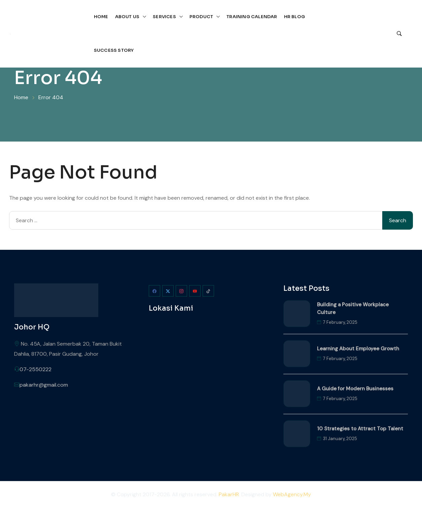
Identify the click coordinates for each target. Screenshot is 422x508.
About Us (127, 16)
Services (164, 16)
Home (101, 16)
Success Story (114, 50)
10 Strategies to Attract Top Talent (360, 428)
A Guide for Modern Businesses (355, 388)
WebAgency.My (292, 494)
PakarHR (229, 494)
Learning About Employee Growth (358, 348)
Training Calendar (251, 16)
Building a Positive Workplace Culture (353, 308)
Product (201, 16)
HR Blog (294, 16)
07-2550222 (35, 369)
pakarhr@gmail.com (44, 384)
